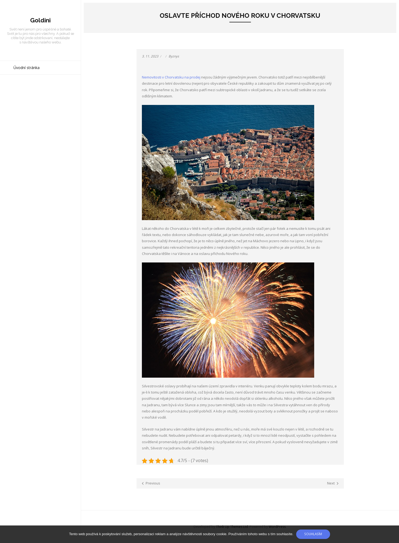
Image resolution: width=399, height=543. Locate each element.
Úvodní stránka (26, 67)
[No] (392, 534)
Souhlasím (313, 534)
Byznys (174, 56)
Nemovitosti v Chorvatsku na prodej (171, 77)
